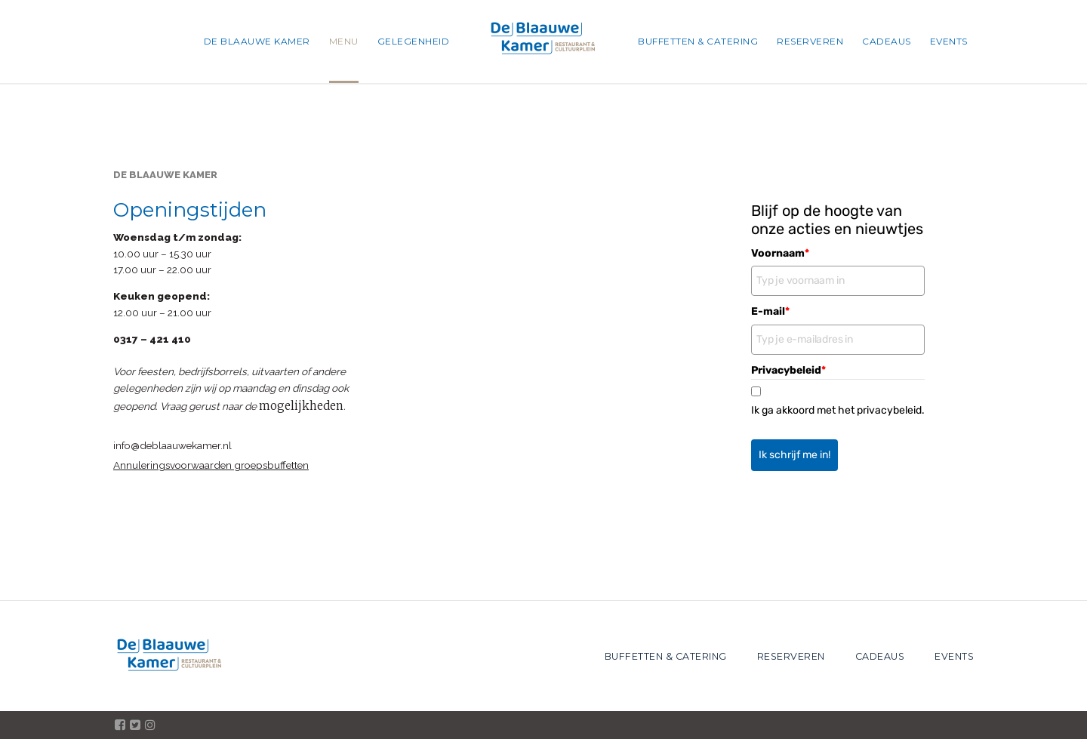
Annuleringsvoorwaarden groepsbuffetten (211, 465)
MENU (344, 41)
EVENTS (949, 41)
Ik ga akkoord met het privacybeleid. (838, 410)
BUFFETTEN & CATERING (698, 41)
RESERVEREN (810, 41)
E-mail (770, 311)
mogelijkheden (301, 406)
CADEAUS (886, 41)
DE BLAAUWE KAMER (257, 41)
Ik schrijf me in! (794, 454)
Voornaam (780, 253)
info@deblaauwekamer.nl (172, 445)
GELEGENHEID (413, 41)
